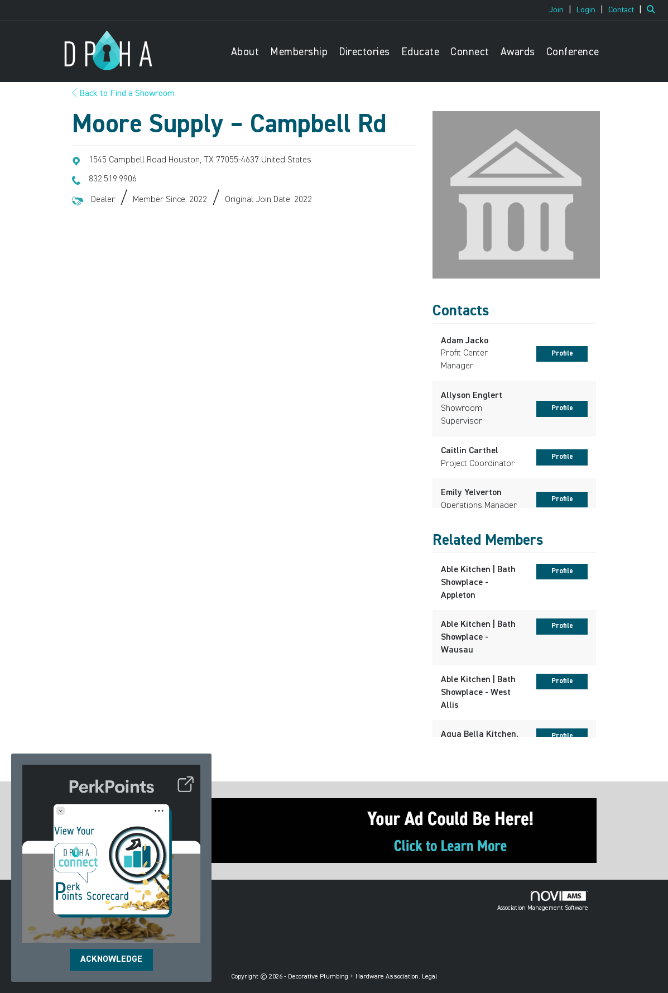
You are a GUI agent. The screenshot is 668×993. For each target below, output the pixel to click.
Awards (518, 52)
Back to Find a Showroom (123, 93)
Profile (562, 353)
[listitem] (561, 10)
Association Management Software (542, 901)
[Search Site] (653, 10)
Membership (299, 52)
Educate (420, 52)
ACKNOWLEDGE (111, 959)
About (245, 52)
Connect (469, 52)
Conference (572, 52)
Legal (430, 976)
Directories (364, 52)
